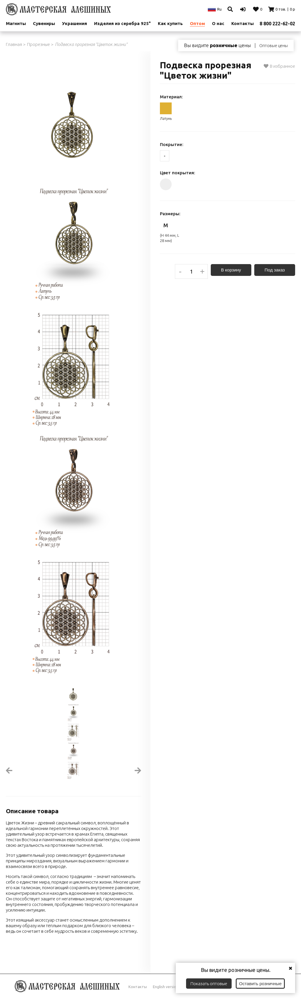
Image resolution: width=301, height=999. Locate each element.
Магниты (16, 23)
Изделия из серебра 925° (122, 23)
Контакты (137, 987)
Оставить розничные (260, 983)
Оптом (197, 23)
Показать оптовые (208, 983)
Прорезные (38, 44)
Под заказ (275, 269)
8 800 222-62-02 (277, 23)
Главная (14, 44)
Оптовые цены (273, 45)
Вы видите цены (217, 45)
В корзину (231, 269)
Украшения (74, 23)
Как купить (170, 23)
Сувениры (44, 23)
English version (165, 987)
